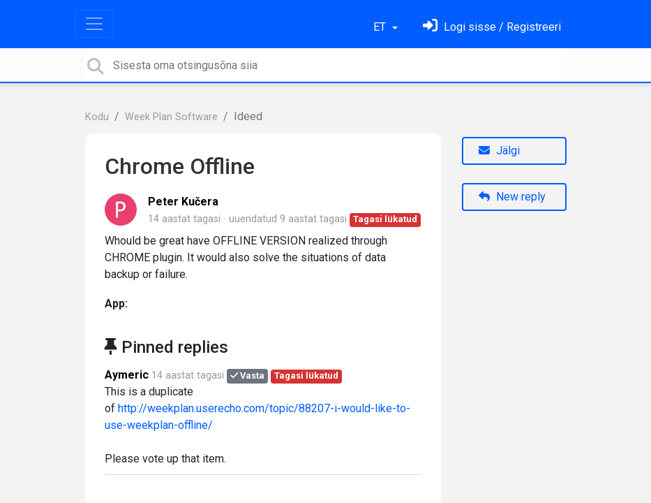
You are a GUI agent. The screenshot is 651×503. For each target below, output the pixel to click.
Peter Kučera (183, 201)
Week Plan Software (171, 117)
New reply (512, 196)
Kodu (97, 117)
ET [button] (381, 27)
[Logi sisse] (492, 27)
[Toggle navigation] (94, 24)
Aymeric (127, 374)
